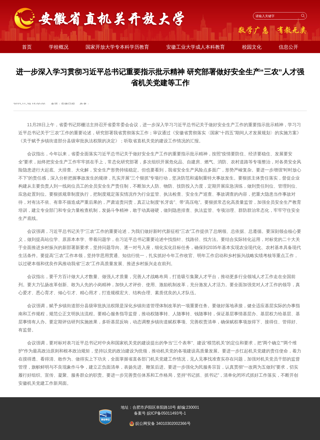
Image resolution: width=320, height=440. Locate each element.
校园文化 (252, 47)
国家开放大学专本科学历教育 (117, 47)
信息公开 (288, 47)
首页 (27, 47)
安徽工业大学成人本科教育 (195, 47)
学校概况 (58, 47)
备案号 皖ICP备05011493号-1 (160, 413)
